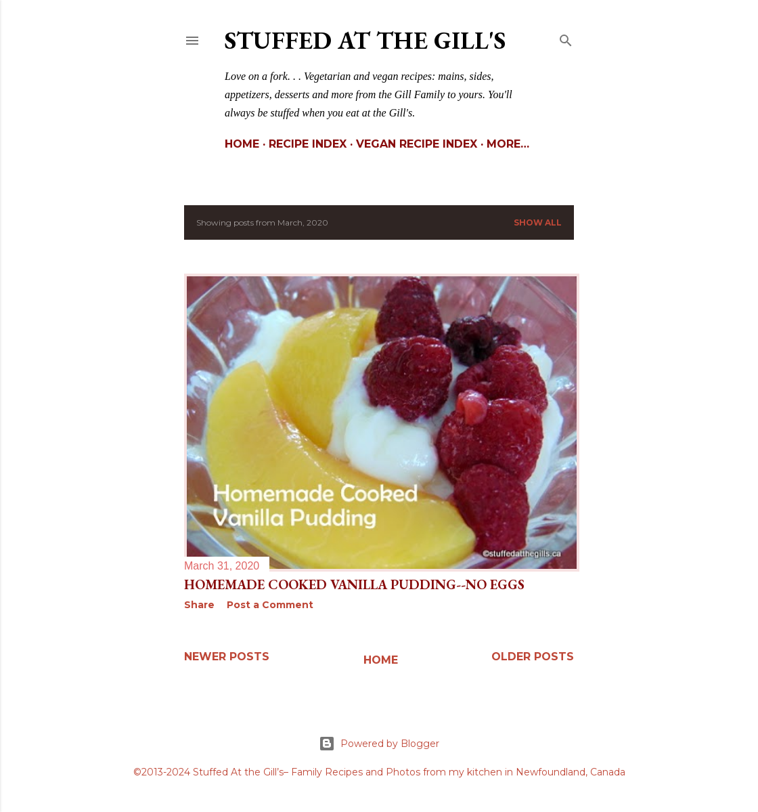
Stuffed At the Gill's (365, 40)
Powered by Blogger (379, 743)
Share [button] (199, 605)
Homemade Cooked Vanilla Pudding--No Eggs (354, 584)
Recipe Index (308, 143)
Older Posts (532, 656)
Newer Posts (226, 656)
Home (242, 143)
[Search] (566, 37)
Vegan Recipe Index (416, 143)
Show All (538, 222)
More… (508, 143)
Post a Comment (270, 605)
